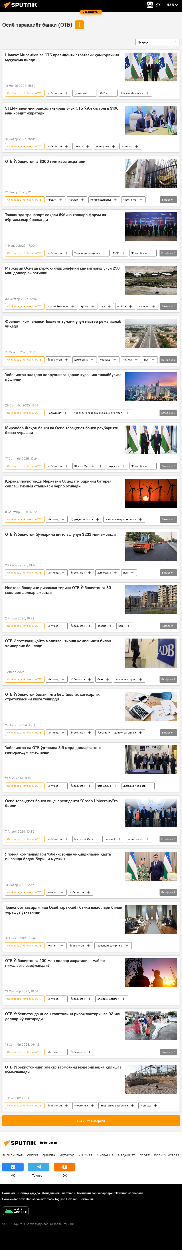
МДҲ (116, 253)
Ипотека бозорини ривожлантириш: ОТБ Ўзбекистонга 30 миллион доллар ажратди (58, 590)
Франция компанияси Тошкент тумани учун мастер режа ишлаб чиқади (63, 324)
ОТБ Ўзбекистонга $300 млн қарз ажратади (45, 161)
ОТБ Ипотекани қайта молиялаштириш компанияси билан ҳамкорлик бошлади (58, 643)
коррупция (54, 412)
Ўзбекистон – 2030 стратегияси (116, 732)
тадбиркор (129, 199)
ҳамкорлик (81, 93)
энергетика (81, 1105)
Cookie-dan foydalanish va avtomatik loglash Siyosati (40, 1199)
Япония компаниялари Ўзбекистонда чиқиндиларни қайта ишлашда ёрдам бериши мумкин (58, 857)
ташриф (110, 839)
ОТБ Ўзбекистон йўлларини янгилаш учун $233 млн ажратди (60, 534)
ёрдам (84, 306)
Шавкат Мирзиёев (132, 93)
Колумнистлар (166, 1155)
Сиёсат (104, 93)
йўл (146, 359)
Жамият (52, 892)
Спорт (145, 1155)
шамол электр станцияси (120, 519)
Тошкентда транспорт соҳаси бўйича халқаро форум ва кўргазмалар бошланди (55, 217)
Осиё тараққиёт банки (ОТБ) (37, 24)
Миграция (105, 1155)
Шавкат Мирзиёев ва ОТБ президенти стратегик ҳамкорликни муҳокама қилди (62, 57)
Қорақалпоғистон (82, 519)
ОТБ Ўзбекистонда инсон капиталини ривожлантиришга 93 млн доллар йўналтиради (63, 1016)
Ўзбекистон (55, 93)
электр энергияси (108, 998)
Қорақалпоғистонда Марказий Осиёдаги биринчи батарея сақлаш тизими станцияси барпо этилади (58, 484)
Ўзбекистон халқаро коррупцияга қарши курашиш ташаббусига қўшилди (63, 377)
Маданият (126, 1155)
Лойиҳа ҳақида (29, 1193)
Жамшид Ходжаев (134, 785)
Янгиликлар (12, 1155)
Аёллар (73, 199)
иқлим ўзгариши (58, 306)
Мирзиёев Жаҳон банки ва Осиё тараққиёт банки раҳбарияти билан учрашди (61, 430)
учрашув (105, 359)
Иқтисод (126, 146)
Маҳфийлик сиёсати (128, 1193)
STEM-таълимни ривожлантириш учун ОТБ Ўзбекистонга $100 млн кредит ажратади (62, 111)
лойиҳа (121, 306)
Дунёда (49, 1155)
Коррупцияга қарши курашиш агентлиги (98, 412)
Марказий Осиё (83, 839)
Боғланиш (9, 1193)
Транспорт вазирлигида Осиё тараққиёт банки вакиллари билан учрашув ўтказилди (63, 910)
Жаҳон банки (139, 253)
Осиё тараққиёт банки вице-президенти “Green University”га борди (61, 803)
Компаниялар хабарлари (95, 1193)
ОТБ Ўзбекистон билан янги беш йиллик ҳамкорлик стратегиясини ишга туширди (52, 697)
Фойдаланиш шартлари (58, 1193)
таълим (78, 146)
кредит (52, 199)
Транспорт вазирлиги (87, 253)
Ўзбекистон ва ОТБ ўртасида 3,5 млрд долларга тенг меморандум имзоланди (53, 750)
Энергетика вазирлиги (114, 1105)
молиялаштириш (100, 199)
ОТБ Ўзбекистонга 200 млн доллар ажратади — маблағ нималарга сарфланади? (55, 963)
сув (103, 306)
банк (121, 625)
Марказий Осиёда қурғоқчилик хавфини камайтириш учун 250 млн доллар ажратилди (62, 271)
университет (135, 839)
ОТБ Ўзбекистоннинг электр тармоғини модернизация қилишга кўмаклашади (63, 1070)
